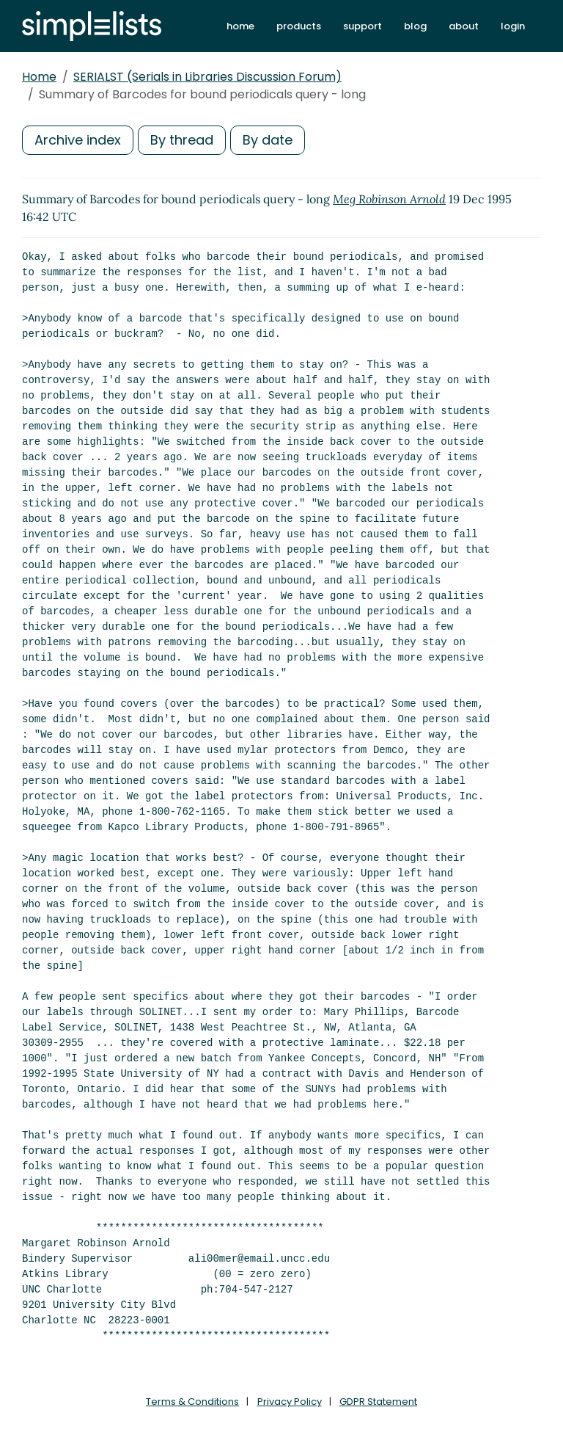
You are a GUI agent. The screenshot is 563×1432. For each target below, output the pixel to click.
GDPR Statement (378, 1402)
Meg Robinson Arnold (389, 199)
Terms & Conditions (192, 1402)
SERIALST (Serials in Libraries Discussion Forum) (207, 76)
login (513, 26)
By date (267, 140)
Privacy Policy (289, 1402)
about (464, 26)
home (240, 26)
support (362, 26)
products (298, 26)
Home (39, 76)
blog (415, 26)
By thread (181, 140)
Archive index (77, 140)
